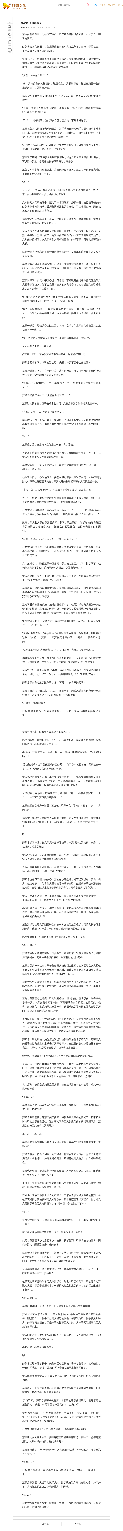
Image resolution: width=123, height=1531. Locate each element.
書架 (10, 43)
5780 (41, 27)
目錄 (10, 20)
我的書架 (111, 5)
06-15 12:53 (50, 27)
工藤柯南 (31, 27)
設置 (10, 28)
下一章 (77, 1524)
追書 (10, 36)
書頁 (10, 50)
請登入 (120, 5)
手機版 (102, 5)
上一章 (45, 1524)
